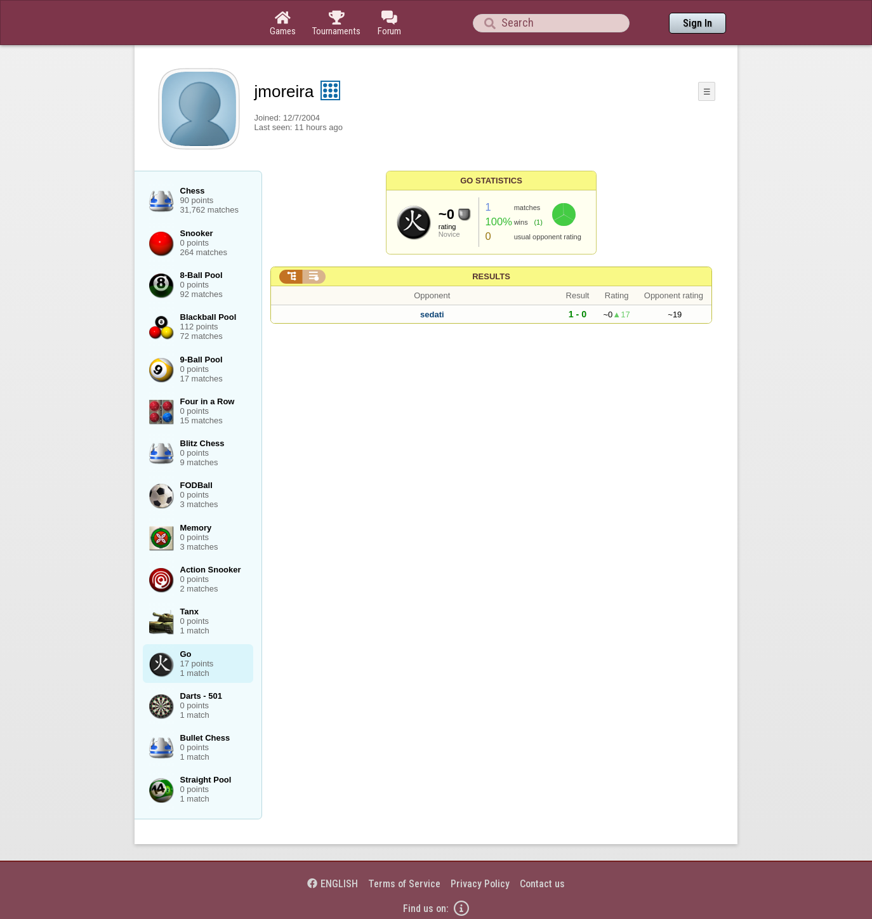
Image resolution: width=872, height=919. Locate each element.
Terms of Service (404, 884)
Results (491, 276)
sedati (432, 314)
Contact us (542, 884)
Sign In (697, 23)
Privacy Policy (480, 884)
